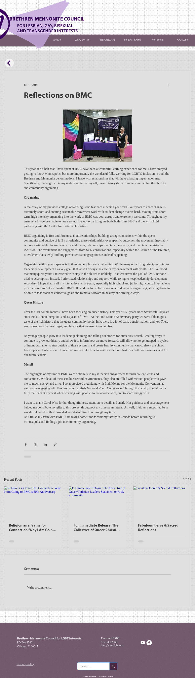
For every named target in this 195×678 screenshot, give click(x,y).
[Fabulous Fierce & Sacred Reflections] (162, 502)
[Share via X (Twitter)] (35, 444)
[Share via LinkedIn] (45, 444)
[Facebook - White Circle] (149, 642)
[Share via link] (55, 444)
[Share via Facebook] (26, 444)
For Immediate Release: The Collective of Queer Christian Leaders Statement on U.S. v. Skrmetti (97, 528)
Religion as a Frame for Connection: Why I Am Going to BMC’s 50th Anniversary (32, 528)
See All (187, 478)
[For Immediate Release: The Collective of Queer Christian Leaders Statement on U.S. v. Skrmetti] (97, 502)
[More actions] (168, 84)
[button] (186, 52)
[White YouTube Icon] (142, 642)
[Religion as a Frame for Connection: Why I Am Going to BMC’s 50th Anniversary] (33, 502)
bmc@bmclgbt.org (112, 645)
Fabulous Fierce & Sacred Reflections (158, 528)
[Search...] (90, 666)
